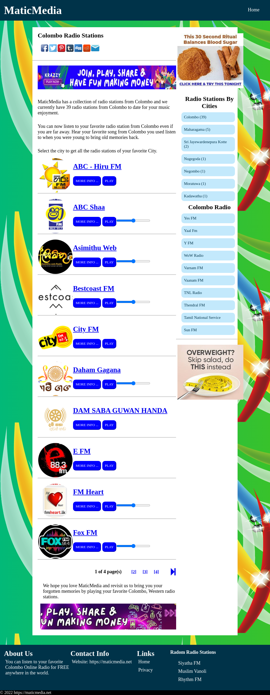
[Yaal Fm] (208, 231)
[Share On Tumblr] (70, 50)
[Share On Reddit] (87, 50)
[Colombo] (208, 117)
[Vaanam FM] (208, 280)
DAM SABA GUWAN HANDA (120, 410)
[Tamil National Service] (208, 318)
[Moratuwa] (208, 184)
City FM (86, 329)
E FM (82, 451)
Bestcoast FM (93, 288)
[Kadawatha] (208, 196)
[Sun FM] (208, 330)
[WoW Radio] (208, 255)
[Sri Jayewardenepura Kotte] (208, 144)
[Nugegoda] (208, 159)
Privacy (145, 670)
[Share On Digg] (78, 50)
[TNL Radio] (208, 293)
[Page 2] (134, 572)
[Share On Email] (95, 50)
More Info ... (87, 181)
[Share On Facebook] (44, 50)
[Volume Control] (133, 220)
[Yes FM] (208, 218)
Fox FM (85, 533)
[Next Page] (173, 573)
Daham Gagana (97, 370)
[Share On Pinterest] (61, 50)
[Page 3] (145, 572)
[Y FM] (208, 243)
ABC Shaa (89, 207)
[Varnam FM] (208, 268)
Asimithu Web (95, 248)
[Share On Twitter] (53, 50)
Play (109, 181)
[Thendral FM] (208, 305)
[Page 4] (156, 572)
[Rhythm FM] (190, 679)
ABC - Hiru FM (97, 166)
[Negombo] (208, 171)
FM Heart (88, 492)
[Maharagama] (208, 129)
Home (253, 9)
